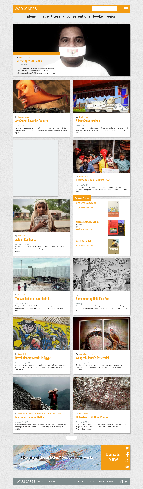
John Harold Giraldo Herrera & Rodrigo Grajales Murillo (39, 413)
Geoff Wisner (83, 413)
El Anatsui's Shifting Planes (92, 418)
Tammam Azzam (24, 117)
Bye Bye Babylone (86, 202)
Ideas (31, 16)
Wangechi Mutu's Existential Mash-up (98, 358)
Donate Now (113, 456)
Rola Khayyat (83, 117)
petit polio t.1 (83, 240)
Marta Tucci (22, 235)
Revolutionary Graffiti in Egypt (32, 358)
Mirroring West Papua (29, 61)
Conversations (78, 16)
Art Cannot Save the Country (31, 121)
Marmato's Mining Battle (29, 418)
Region (110, 16)
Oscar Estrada (84, 176)
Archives (100, 481)
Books (98, 16)
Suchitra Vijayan (85, 295)
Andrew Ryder (23, 295)
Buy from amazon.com (84, 208)
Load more (71, 438)
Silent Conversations (88, 121)
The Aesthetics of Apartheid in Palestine (38, 299)
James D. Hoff (23, 354)
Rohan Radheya (25, 57)
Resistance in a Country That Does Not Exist (101, 180)
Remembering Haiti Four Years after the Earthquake (106, 299)
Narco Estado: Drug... (88, 221)
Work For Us (78, 481)
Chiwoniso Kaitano (86, 354)
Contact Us (90, 481)
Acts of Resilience (25, 240)
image (43, 16)
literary (57, 16)
